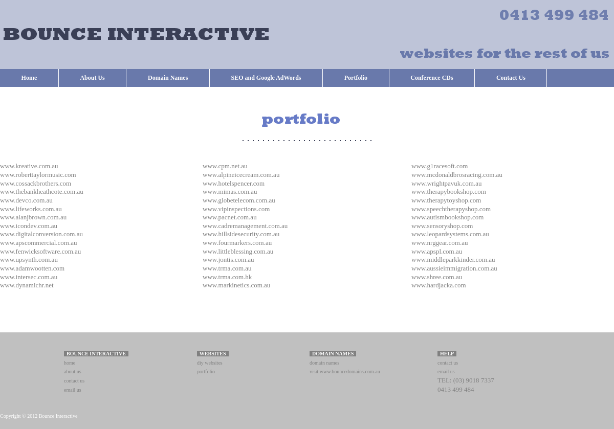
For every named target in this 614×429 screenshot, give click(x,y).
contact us (74, 380)
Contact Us (510, 77)
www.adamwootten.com (32, 268)
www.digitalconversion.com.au (41, 234)
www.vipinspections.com (236, 209)
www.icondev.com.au (28, 226)
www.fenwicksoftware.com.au (40, 251)
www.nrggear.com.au (439, 242)
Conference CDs (431, 77)
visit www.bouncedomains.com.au (345, 371)
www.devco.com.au (26, 200)
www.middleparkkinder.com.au (453, 259)
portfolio (206, 371)
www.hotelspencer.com (234, 183)
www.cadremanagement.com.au (245, 226)
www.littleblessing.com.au (238, 251)
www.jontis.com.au (228, 259)
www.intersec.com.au (28, 277)
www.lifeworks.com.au (31, 209)
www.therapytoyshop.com (446, 200)
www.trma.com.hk (227, 277)
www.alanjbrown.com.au (33, 217)
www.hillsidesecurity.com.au (241, 234)
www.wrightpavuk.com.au (446, 183)
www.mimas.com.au (230, 191)
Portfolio (355, 77)
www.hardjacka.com (438, 285)
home (69, 363)
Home (29, 77)
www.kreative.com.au (29, 166)
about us (72, 371)
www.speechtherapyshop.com (451, 209)
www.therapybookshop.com (448, 191)
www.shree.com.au (436, 277)
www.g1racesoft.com (439, 166)
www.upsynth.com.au (29, 259)
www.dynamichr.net (27, 285)
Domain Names (168, 77)
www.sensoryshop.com (442, 226)
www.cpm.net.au (225, 166)
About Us (92, 77)
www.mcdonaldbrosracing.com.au (456, 174)
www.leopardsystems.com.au (450, 234)
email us (72, 390)
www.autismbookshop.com (447, 217)
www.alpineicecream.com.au (241, 174)
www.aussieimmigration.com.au (454, 268)
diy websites (210, 363)
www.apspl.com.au (436, 251)
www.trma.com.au (227, 268)
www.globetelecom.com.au (239, 200)
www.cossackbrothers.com (35, 183)
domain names (324, 363)
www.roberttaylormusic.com (38, 174)
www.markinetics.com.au (236, 285)
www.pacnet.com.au (230, 217)
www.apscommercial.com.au (38, 242)
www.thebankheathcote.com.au (41, 191)
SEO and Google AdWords (266, 77)
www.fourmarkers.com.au (237, 242)
